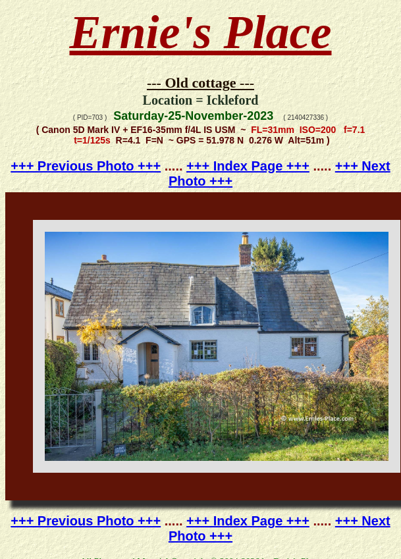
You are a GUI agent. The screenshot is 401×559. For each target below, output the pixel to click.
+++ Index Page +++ (247, 166)
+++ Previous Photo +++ (86, 166)
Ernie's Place (201, 32)
